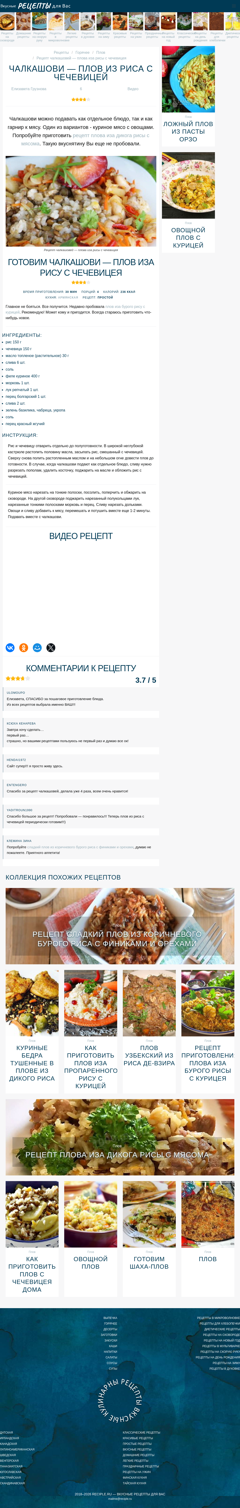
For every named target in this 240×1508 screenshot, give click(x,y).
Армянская (68, 297)
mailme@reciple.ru (120, 1498)
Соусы (112, 1363)
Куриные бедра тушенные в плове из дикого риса (32, 1063)
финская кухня (135, 1477)
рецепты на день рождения (218, 1357)
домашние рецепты (138, 1455)
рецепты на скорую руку (220, 1351)
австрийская (10, 1477)
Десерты (110, 1329)
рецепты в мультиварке (221, 1346)
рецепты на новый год (222, 1340)
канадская (8, 1444)
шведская (8, 1455)
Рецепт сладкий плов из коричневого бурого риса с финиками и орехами (117, 939)
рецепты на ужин (137, 1472)
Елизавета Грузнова (28, 89)
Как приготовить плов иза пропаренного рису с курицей (90, 1067)
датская (6, 1432)
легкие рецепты (135, 1460)
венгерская (9, 1460)
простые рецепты (137, 1444)
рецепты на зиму (226, 1363)
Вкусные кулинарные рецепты (120, 1400)
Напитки (110, 1351)
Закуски (111, 1340)
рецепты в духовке (225, 1368)
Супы (113, 1368)
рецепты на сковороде (221, 1335)
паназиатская (11, 1466)
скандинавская (12, 1483)
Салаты (111, 1357)
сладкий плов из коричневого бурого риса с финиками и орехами (80, 847)
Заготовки (109, 1335)
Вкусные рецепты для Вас (35, 6)
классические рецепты (141, 1432)
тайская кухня (134, 1483)
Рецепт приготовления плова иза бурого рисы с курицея (207, 1063)
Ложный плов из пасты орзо (188, 131)
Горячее (110, 1323)
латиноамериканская (17, 1449)
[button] (234, 6)
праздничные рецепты (141, 1466)
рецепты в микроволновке (218, 1318)
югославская (10, 1472)
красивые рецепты (138, 1438)
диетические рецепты (222, 1329)
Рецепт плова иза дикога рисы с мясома (117, 1155)
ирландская (9, 1438)
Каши (113, 1346)
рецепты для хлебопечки (220, 1323)
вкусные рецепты (137, 1449)
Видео (133, 89)
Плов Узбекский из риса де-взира (149, 1055)
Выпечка (110, 1318)
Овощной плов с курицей (188, 238)
